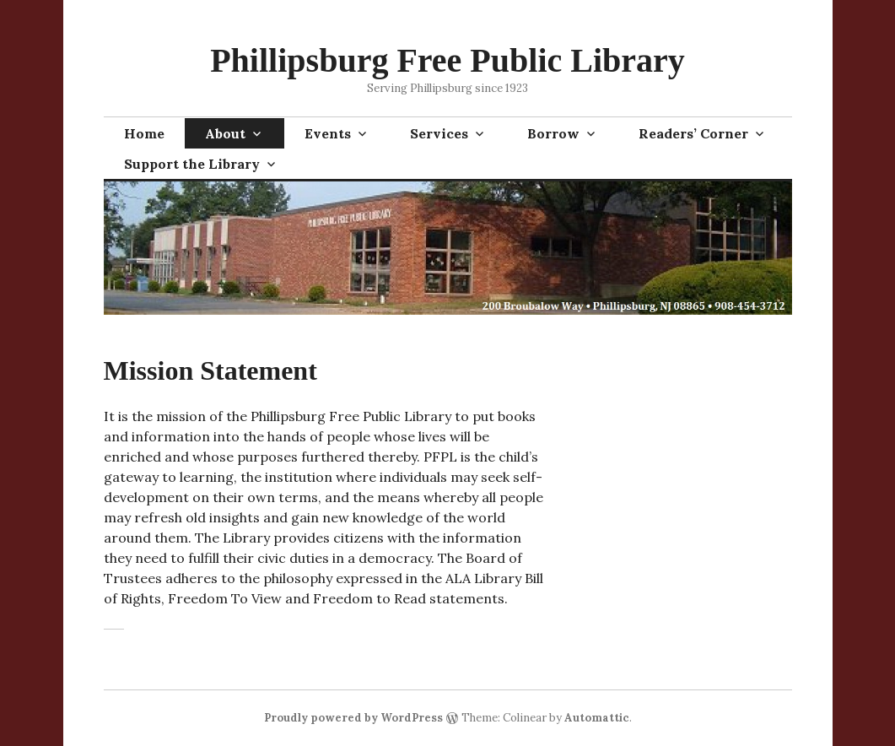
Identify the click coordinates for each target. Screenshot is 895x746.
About (225, 133)
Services (439, 133)
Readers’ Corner (693, 133)
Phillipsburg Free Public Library (447, 60)
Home (144, 133)
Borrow (553, 133)
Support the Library (192, 163)
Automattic (596, 718)
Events (328, 133)
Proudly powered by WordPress (353, 718)
